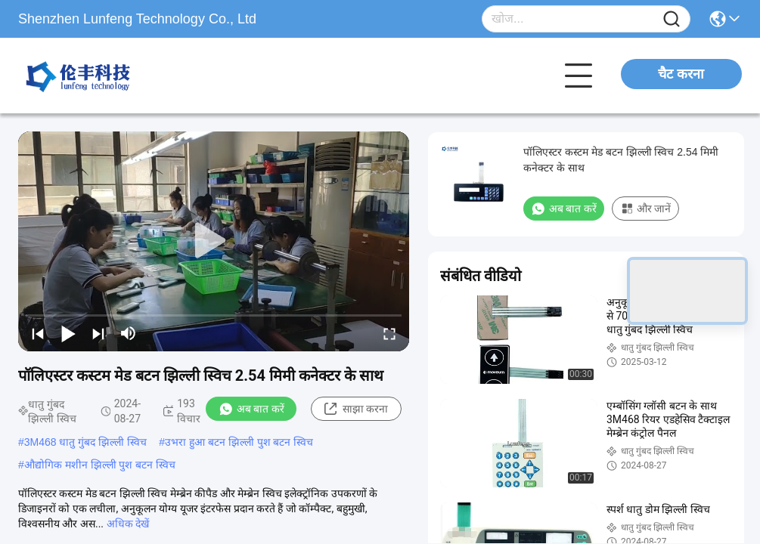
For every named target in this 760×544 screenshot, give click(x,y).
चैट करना (681, 74)
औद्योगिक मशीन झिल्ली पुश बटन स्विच (99, 465)
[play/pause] (68, 333)
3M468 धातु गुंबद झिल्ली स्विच (85, 442)
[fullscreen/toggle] (389, 333)
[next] (98, 333)
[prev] (38, 333)
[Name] (671, 19)
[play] (214, 241)
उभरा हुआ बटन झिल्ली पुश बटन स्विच (239, 442)
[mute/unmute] (128, 333)
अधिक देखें (128, 524)
